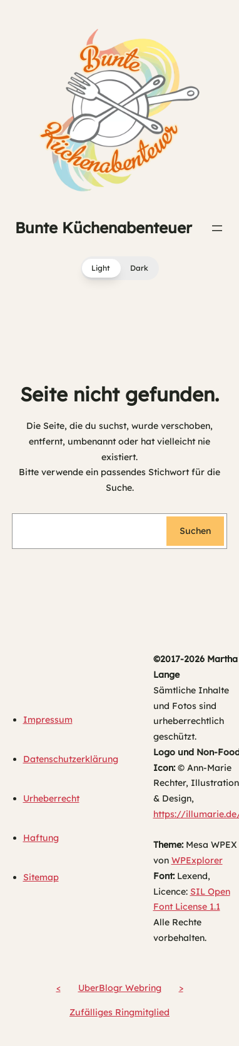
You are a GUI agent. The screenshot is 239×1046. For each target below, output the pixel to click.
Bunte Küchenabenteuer (103, 227)
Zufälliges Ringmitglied (119, 1012)
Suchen (195, 530)
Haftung (41, 837)
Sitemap (41, 877)
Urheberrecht (51, 798)
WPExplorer (197, 860)
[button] (120, 268)
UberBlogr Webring (119, 987)
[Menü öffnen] (217, 228)
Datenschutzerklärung (70, 759)
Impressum (48, 719)
